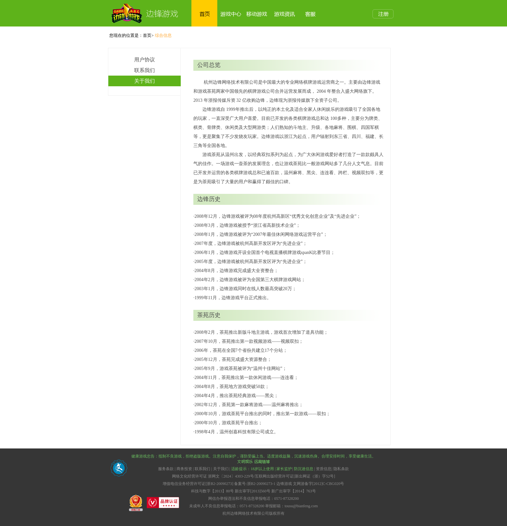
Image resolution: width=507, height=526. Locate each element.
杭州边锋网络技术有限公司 (245, 513)
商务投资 (184, 469)
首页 (147, 35)
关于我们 (144, 81)
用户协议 (144, 59)
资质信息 (323, 469)
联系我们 (144, 70)
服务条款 (166, 469)
